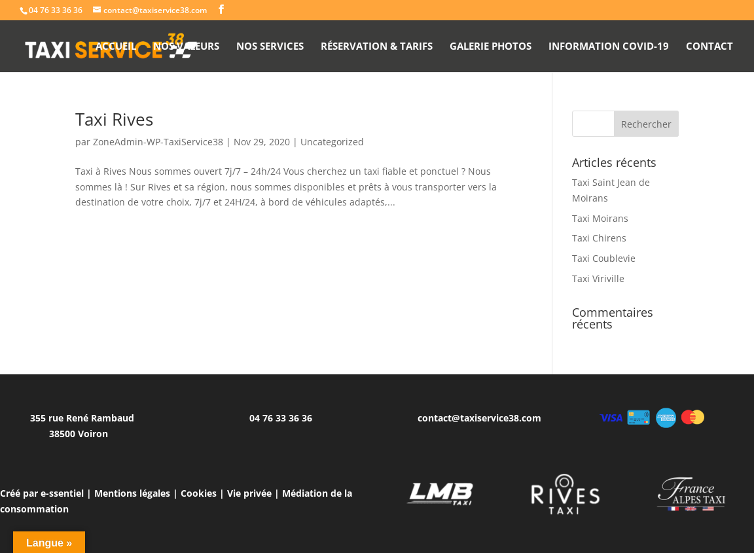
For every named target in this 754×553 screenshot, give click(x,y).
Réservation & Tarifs (377, 46)
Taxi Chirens (599, 238)
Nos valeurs (186, 46)
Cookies (199, 493)
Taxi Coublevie (604, 258)
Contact (709, 46)
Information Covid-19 (608, 46)
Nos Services (270, 46)
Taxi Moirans (600, 218)
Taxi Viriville (598, 278)
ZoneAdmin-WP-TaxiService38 (158, 141)
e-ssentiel (62, 493)
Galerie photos (490, 46)
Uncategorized (332, 141)
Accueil (116, 46)
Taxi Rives (114, 119)
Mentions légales (132, 493)
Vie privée (249, 493)
